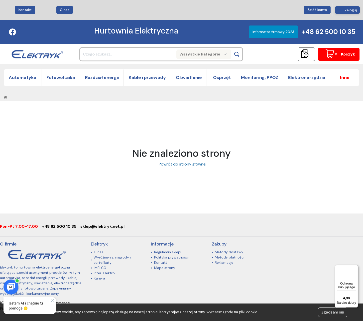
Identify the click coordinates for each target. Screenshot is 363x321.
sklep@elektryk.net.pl (102, 226)
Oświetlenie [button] (189, 77)
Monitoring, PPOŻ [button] (259, 77)
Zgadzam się (332, 312)
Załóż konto (317, 10)
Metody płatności (229, 257)
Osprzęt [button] (221, 77)
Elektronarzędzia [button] (306, 77)
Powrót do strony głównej (181, 164)
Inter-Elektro (104, 273)
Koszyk (348, 54)
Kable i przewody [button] (147, 77)
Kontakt (25, 10)
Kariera (99, 278)
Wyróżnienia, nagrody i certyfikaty (112, 260)
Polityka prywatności (171, 257)
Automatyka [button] (22, 77)
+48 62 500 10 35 (329, 32)
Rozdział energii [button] (102, 77)
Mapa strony (164, 268)
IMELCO (100, 268)
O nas (64, 10)
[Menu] (355, 268)
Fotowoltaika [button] (60, 77)
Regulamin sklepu (168, 252)
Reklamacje (224, 262)
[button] (345, 77)
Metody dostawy (229, 252)
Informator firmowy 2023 (273, 32)
